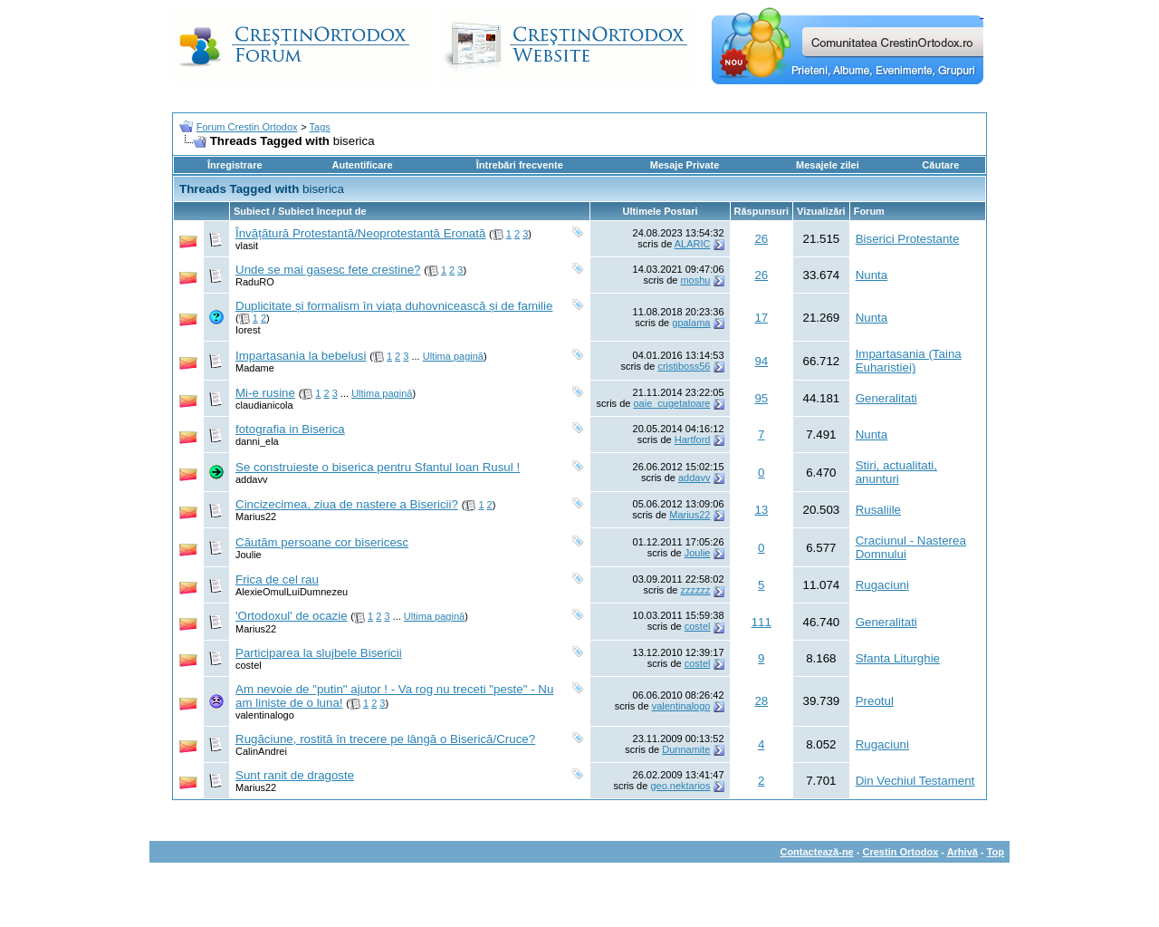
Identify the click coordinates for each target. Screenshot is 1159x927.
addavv (251, 479)
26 (761, 239)
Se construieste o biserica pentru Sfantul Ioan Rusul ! (377, 467)
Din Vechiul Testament (915, 780)
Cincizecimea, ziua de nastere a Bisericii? (346, 504)
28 (761, 701)
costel (698, 626)
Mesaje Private (684, 164)
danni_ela (257, 441)
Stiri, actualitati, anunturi (896, 472)
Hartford (693, 439)
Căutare (940, 164)
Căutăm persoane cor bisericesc (321, 542)
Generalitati (886, 398)
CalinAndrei (261, 751)
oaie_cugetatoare (671, 403)
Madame (254, 367)
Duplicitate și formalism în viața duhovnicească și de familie (393, 306)
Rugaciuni (882, 585)
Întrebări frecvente (519, 164)
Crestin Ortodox (901, 851)
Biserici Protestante (908, 239)
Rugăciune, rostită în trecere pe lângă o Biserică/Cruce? (385, 739)
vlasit (246, 245)
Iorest (248, 329)
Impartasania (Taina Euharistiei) (909, 360)
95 (761, 398)
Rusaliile (878, 510)
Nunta (872, 275)
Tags (320, 126)
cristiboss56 (683, 366)
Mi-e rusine (265, 393)
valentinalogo (264, 715)
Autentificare (361, 164)
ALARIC (693, 243)
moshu (695, 280)
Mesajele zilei (827, 164)
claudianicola (264, 405)
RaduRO (254, 281)
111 (761, 622)
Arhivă (962, 851)
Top (995, 851)
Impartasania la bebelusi (300, 355)
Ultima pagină (453, 356)
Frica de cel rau (277, 579)
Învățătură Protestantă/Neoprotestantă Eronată (360, 233)
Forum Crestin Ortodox (247, 126)
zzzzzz (695, 589)
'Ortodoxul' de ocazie (291, 616)
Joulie (248, 554)
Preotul (875, 701)
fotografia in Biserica (290, 429)
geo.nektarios (680, 785)
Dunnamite (686, 749)
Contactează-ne (816, 851)
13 (761, 510)
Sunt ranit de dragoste (294, 775)
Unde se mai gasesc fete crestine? (327, 269)
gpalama (691, 322)
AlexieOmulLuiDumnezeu (291, 591)
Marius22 (255, 516)
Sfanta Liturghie (898, 658)
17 (761, 317)
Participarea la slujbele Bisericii (318, 653)
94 (761, 361)
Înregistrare (235, 164)
